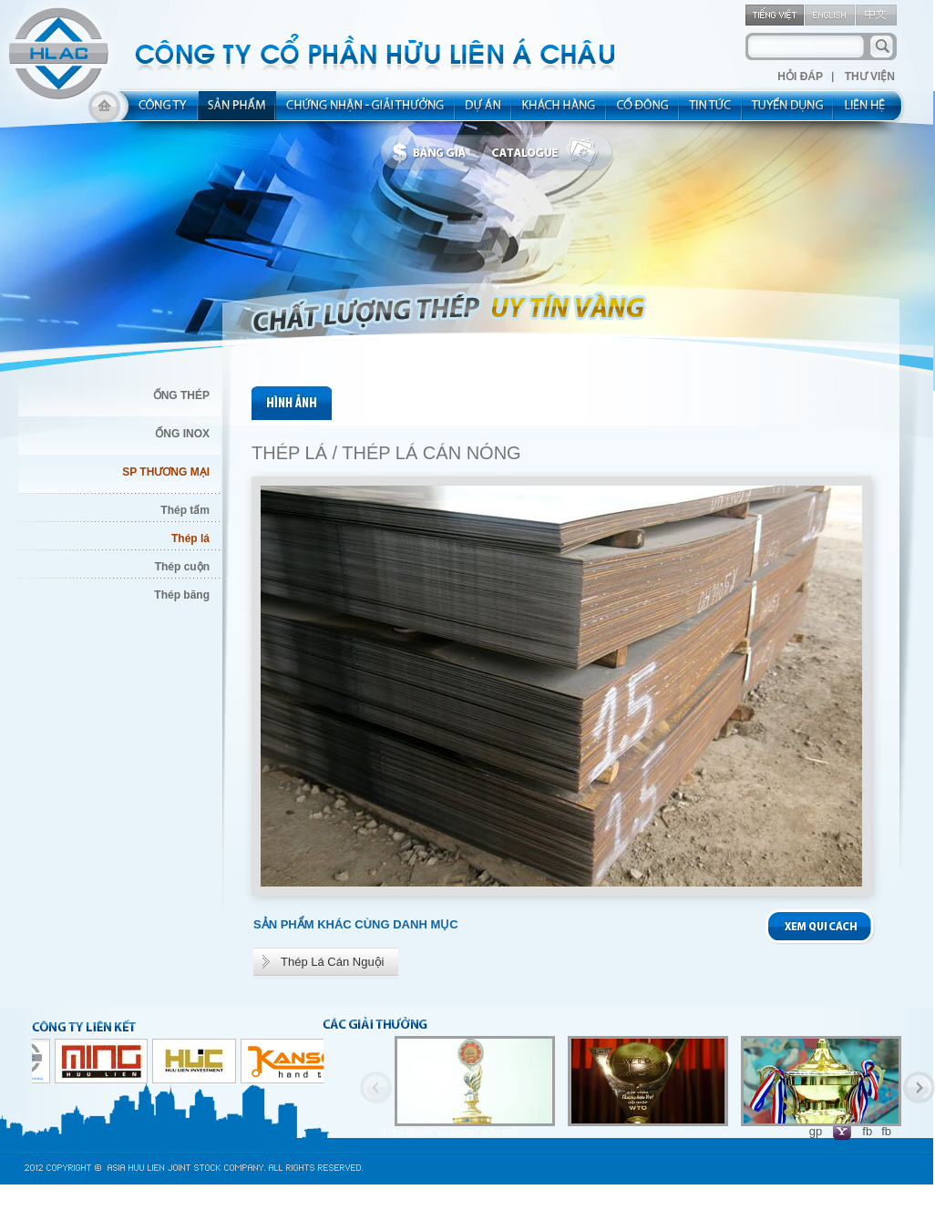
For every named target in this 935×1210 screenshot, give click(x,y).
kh (559, 111)
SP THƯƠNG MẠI (166, 472)
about (157, 111)
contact (871, 111)
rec (788, 111)
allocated (366, 111)
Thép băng (182, 595)
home (104, 111)
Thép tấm (185, 510)
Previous (376, 1087)
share (643, 111)
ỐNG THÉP (181, 395)
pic (293, 403)
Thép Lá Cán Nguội (333, 962)
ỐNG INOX (182, 433)
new (711, 111)
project (484, 111)
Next (919, 1087)
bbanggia (433, 153)
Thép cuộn (182, 566)
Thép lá (190, 538)
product (237, 111)
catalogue (549, 153)
